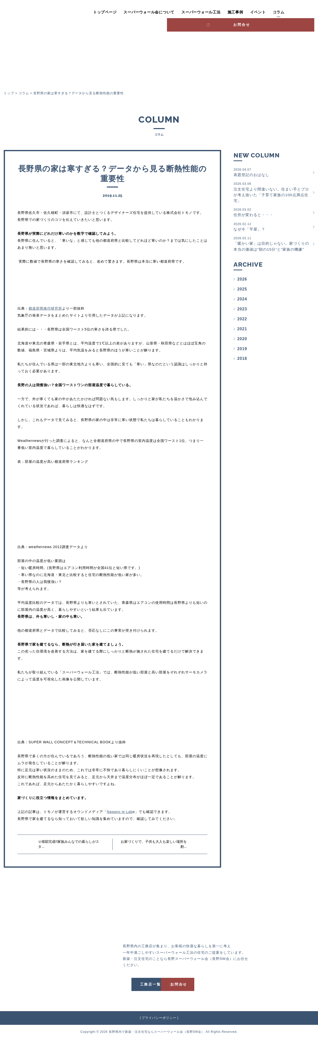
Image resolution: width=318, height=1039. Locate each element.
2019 (242, 357)
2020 (242, 347)
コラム (254, 12)
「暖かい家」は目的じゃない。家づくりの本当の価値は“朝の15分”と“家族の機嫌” (272, 249)
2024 (242, 307)
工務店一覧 (135, 984)
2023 (242, 317)
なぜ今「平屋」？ (272, 228)
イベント (233, 12)
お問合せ (293, 11)
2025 (242, 297)
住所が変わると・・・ (272, 213)
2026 (242, 287)
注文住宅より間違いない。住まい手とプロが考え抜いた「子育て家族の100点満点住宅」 (272, 193)
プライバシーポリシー (159, 1017)
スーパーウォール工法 (176, 12)
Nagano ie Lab (120, 812)
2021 (242, 337)
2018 (242, 367)
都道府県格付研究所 (45, 308)
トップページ (80, 12)
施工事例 (211, 12)
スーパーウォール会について (124, 12)
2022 (242, 327)
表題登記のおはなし (272, 172)
